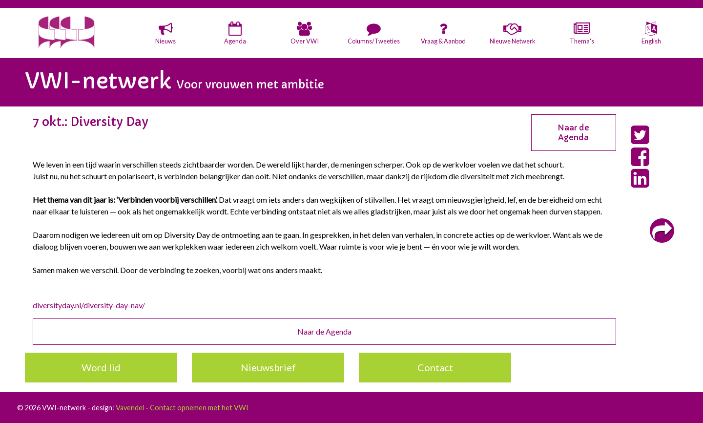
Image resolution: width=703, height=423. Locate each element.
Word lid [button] (101, 367)
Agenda (235, 41)
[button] (165, 34)
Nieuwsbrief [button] (268, 367)
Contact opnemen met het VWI (199, 407)
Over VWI (304, 41)
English (651, 41)
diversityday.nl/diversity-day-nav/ (89, 305)
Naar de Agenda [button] (573, 132)
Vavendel (130, 407)
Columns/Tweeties (374, 41)
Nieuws (165, 41)
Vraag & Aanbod (443, 41)
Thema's (582, 41)
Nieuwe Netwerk (513, 41)
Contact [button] (435, 367)
